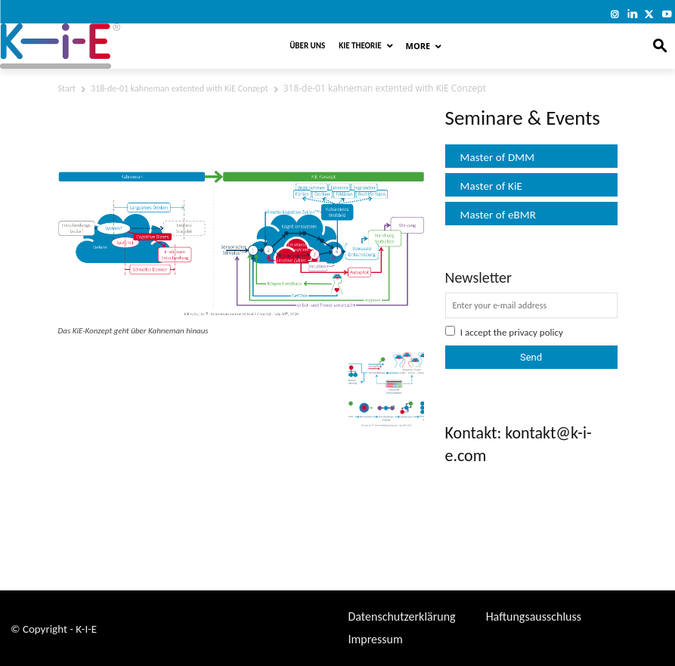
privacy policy (536, 332)
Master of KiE (491, 186)
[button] (660, 46)
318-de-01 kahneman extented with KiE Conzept (179, 88)
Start (67, 88)
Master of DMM (497, 157)
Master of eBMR (498, 214)
